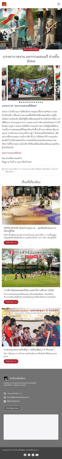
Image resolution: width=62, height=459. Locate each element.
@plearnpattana (13, 401)
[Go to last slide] (4, 83)
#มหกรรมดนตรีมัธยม (11, 153)
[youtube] (37, 455)
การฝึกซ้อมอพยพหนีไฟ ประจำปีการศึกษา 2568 (29, 290)
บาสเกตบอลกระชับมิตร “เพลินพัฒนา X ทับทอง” (29, 350)
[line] (29, 455)
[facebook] (25, 455)
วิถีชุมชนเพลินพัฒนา (43, 169)
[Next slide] (58, 83)
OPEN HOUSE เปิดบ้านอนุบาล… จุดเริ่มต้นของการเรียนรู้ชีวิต (30, 229)
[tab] (19, 102)
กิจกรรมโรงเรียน (31, 49)
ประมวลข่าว (26, 169)
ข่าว (20, 169)
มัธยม (33, 169)
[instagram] (33, 455)
